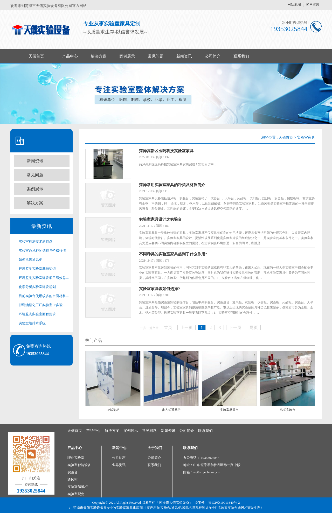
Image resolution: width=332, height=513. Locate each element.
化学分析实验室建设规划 (37, 287)
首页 (168, 327)
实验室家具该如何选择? (159, 289)
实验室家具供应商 (129, 508)
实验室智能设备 (79, 465)
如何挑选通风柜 (30, 260)
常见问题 (155, 56)
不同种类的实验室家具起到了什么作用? (173, 254)
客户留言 (312, 4)
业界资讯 (119, 465)
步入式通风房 (171, 410)
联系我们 (241, 56)
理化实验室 (75, 458)
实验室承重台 (229, 410)
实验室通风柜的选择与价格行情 (42, 250)
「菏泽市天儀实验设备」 (174, 502)
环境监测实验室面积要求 (37, 314)
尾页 (254, 327)
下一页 (235, 327)
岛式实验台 (287, 410)
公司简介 (212, 56)
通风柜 (72, 479)
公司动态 (119, 458)
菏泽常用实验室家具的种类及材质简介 (172, 185)
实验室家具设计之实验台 (160, 219)
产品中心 (70, 56)
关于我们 (155, 448)
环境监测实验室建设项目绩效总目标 (44, 278)
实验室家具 (306, 137)
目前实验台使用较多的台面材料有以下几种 (44, 296)
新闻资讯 (184, 56)
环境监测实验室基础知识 (37, 269)
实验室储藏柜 (77, 487)
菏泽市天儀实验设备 (88, 508)
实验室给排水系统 (32, 323)
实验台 (72, 472)
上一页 (186, 327)
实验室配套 (75, 494)
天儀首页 (36, 56)
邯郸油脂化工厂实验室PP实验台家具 (44, 305)
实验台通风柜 (237, 508)
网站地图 (294, 4)
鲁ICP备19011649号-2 (224, 502)
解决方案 (98, 56)
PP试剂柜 (113, 410)
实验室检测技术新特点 (35, 241)
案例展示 (127, 56)
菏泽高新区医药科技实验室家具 (166, 151)
